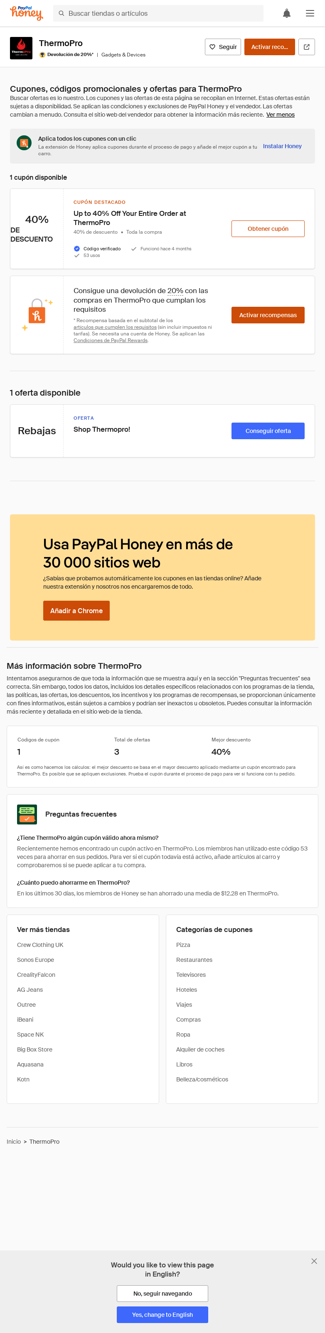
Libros (184, 1064)
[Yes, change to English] (162, 1314)
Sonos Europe (35, 960)
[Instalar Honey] (282, 146)
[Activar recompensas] (269, 47)
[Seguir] (223, 47)
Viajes (184, 1004)
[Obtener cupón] (268, 228)
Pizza (183, 945)
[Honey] (26, 13)
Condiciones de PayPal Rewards (111, 340)
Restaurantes (194, 960)
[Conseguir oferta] (268, 431)
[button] (310, 13)
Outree (26, 1004)
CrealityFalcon (36, 974)
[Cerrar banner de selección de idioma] (314, 1261)
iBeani (25, 1019)
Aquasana (30, 1064)
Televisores (191, 974)
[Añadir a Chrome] (76, 611)
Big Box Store (34, 1049)
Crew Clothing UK (40, 945)
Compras (188, 1019)
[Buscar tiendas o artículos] (158, 13)
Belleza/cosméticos (202, 1079)
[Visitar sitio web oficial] (306, 47)
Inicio (14, 1141)
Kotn (23, 1079)
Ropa (183, 1034)
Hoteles (186, 989)
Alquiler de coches (200, 1049)
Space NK (30, 1034)
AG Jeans (30, 989)
